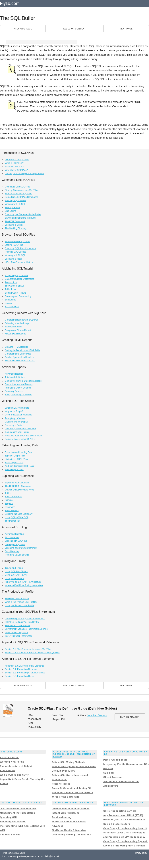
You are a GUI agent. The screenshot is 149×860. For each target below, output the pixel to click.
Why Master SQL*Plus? (16, 170)
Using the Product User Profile (19, 605)
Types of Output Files (15, 455)
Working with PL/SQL (15, 204)
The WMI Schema (10, 834)
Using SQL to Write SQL (16, 517)
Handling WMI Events (13, 821)
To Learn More (12, 306)
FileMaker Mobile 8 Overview (69, 830)
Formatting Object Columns (18, 388)
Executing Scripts (13, 259)
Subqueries (10, 299)
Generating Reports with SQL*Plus (21, 320)
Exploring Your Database (17, 482)
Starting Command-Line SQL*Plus (21, 190)
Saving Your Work (13, 326)
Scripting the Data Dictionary (18, 514)
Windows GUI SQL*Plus (16, 632)
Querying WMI (8, 817)
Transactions (11, 282)
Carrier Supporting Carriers (119, 811)
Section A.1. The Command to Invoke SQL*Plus (28, 649)
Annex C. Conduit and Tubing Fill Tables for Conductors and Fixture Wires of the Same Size (72, 792)
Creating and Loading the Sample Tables (24, 173)
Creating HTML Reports (16, 347)
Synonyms (10, 507)
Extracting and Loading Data (18, 452)
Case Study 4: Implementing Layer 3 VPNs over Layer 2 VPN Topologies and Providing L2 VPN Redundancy (125, 832)
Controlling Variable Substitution (20, 428)
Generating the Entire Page (18, 354)
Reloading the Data (14, 469)
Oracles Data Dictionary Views (19, 489)
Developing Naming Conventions (71, 834)
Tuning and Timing (14, 568)
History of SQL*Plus (14, 166)
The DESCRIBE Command (18, 486)
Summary (109, 773)
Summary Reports (13, 391)
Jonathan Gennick (97, 715)
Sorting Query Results (15, 293)
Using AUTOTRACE (14, 578)
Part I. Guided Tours (115, 760)
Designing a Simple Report (18, 330)
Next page (126, 29)
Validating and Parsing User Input (21, 548)
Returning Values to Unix (17, 555)
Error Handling (12, 551)
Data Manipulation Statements (19, 279)
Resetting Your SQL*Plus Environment (23, 435)
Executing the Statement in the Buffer (23, 214)
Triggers (9, 503)
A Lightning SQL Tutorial (16, 275)
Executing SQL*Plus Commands (20, 248)
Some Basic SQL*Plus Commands (21, 197)
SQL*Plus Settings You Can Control (22, 622)
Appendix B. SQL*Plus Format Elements (24, 666)
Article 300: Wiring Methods (68, 762)
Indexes (9, 500)
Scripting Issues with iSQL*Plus (20, 439)
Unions (8, 303)
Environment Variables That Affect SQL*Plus (26, 629)
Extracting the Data (14, 462)
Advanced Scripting (14, 534)
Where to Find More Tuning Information (24, 585)
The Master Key (12, 521)
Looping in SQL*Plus (15, 544)
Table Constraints (13, 496)
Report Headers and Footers (18, 384)
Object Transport (113, 777)
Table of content (74, 29)
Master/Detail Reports (15, 333)
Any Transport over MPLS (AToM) (123, 815)
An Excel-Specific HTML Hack (19, 466)
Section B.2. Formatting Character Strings (25, 672)
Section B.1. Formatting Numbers (21, 669)
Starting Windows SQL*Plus (18, 193)
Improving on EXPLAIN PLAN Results (23, 582)
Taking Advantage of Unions (18, 394)
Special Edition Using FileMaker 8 (73, 803)
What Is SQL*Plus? (14, 163)
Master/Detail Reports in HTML (20, 360)
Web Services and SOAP (14, 775)
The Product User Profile (17, 598)
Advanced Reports (14, 374)
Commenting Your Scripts (17, 432)
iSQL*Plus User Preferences (18, 636)
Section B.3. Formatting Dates (19, 676)
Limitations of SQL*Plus (16, 459)
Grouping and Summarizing (18, 296)
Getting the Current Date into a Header (23, 381)
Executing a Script (13, 225)
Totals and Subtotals (14, 377)
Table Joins (10, 289)
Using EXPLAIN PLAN (15, 575)
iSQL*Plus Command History (19, 262)
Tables (8, 493)
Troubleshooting (61, 817)
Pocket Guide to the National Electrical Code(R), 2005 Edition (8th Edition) (74, 754)
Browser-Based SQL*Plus (17, 241)
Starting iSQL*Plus (14, 245)
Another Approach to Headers (19, 357)
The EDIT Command (15, 221)
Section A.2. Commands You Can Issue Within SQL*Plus (32, 652)
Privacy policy (140, 853)
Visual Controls (9, 757)
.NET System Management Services (21, 803)
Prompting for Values (15, 418)
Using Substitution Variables (18, 414)
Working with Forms (12, 762)
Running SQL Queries (15, 200)
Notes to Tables (61, 784)
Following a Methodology (17, 323)
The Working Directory (15, 228)
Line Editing (10, 211)
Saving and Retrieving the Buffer (20, 218)
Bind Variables (12, 537)
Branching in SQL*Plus (16, 541)
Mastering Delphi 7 (12, 752)
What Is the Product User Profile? (21, 602)
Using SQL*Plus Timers (16, 571)
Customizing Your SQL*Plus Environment (25, 618)
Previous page (22, 29)
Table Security (11, 510)
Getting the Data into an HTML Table (22, 350)
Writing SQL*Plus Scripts (17, 408)
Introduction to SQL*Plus (17, 159)
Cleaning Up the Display (16, 422)
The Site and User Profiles (17, 625)
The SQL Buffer (12, 207)
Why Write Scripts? (14, 411)
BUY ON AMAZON (130, 717)
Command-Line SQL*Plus (17, 186)
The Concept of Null (14, 286)
